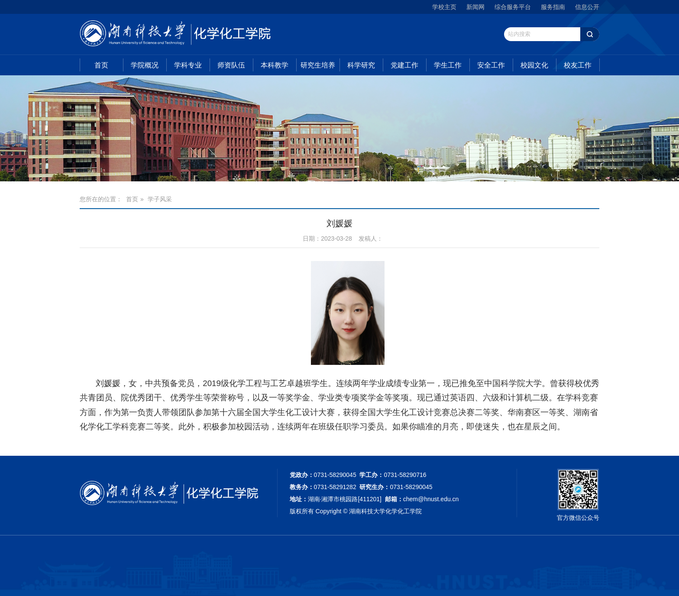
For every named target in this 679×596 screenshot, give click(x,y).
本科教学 (274, 65)
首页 (101, 65)
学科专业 (188, 65)
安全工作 (491, 65)
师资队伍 (231, 65)
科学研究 (361, 65)
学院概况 (144, 65)
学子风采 (160, 199)
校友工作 (578, 65)
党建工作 (404, 65)
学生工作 (448, 65)
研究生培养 (318, 65)
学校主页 (444, 6)
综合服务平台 (513, 6)
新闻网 (475, 6)
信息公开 (587, 6)
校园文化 (534, 65)
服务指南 (553, 6)
